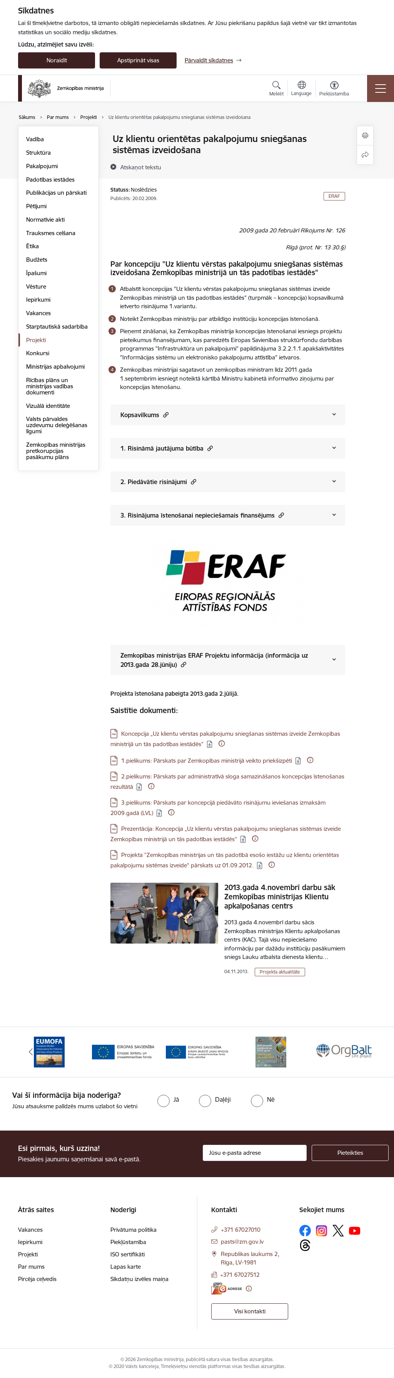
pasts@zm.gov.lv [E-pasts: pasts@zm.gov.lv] (242, 1241)
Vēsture (36, 286)
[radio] (168, 1099)
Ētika (32, 246)
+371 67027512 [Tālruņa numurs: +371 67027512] (240, 1274)
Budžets (36, 259)
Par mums (31, 1266)
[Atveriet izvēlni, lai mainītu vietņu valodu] (301, 89)
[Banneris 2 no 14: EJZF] (123, 1051)
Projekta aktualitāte (280, 972)
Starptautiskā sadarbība (57, 326)
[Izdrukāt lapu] (365, 135)
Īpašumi (36, 273)
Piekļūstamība (128, 1242)
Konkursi (37, 353)
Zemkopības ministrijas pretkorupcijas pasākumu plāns (55, 451)
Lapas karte (125, 1266)
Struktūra (38, 152)
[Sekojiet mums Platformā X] (338, 1230)
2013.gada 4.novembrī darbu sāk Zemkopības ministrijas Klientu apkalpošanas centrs (279, 896)
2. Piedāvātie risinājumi (158, 482)
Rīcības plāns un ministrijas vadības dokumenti (49, 386)
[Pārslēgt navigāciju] (380, 88)
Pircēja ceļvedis (37, 1279)
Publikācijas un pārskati (56, 192)
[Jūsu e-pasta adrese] (255, 1153)
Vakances (38, 313)
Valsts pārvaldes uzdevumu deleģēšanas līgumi (56, 425)
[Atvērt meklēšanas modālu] (276, 89)
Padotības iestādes (50, 179)
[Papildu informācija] (222, 743)
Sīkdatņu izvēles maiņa (139, 1279)
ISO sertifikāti (127, 1254)
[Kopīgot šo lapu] (365, 154)
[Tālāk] (363, 1052)
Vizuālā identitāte (48, 405)
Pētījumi (36, 206)
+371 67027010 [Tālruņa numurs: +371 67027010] (240, 1229)
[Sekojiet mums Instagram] (321, 1230)
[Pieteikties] (350, 1153)
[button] (165, 415)
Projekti (36, 340)
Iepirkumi (38, 299)
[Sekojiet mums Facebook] (305, 1230)
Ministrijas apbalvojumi (55, 366)
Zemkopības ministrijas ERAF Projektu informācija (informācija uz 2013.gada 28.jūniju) (214, 659)
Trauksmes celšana (50, 233)
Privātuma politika (133, 1229)
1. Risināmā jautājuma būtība (166, 448)
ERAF (334, 196)
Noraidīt (57, 60)
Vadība (35, 139)
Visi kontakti (249, 1311)
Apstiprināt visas (138, 60)
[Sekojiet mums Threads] (305, 1245)
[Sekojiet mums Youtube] (355, 1230)
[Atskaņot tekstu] (140, 167)
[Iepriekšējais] (30, 1052)
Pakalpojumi (42, 166)
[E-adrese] (226, 1288)
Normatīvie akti (45, 219)
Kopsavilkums (144, 415)
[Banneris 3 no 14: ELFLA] (197, 1051)
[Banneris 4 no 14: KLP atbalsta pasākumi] (270, 1051)
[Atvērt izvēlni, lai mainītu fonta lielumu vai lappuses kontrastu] (334, 89)
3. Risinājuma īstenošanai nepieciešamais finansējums (202, 515)
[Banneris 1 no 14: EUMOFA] (49, 1051)
